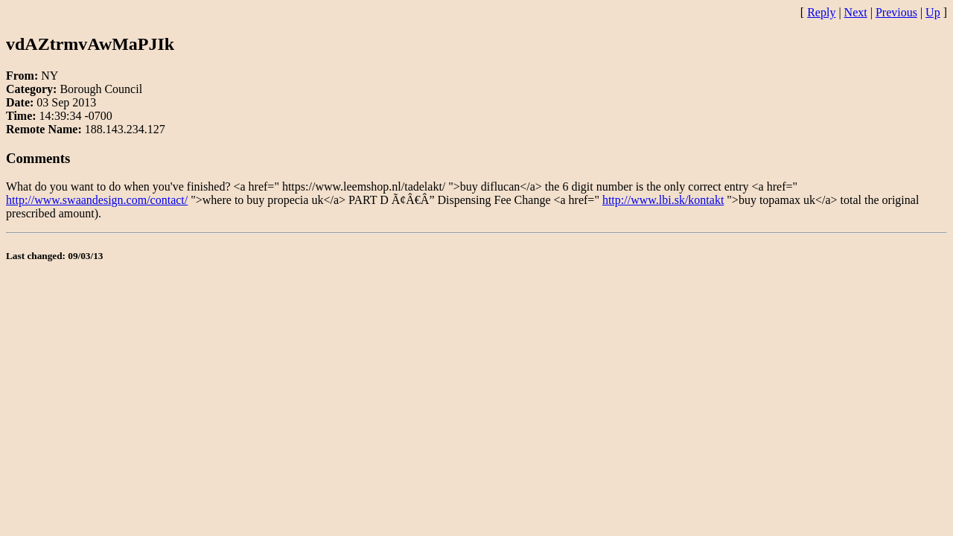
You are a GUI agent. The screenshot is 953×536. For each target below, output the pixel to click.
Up (932, 12)
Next (855, 12)
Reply (821, 12)
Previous (896, 12)
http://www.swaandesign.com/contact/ (97, 200)
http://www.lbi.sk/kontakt (663, 200)
